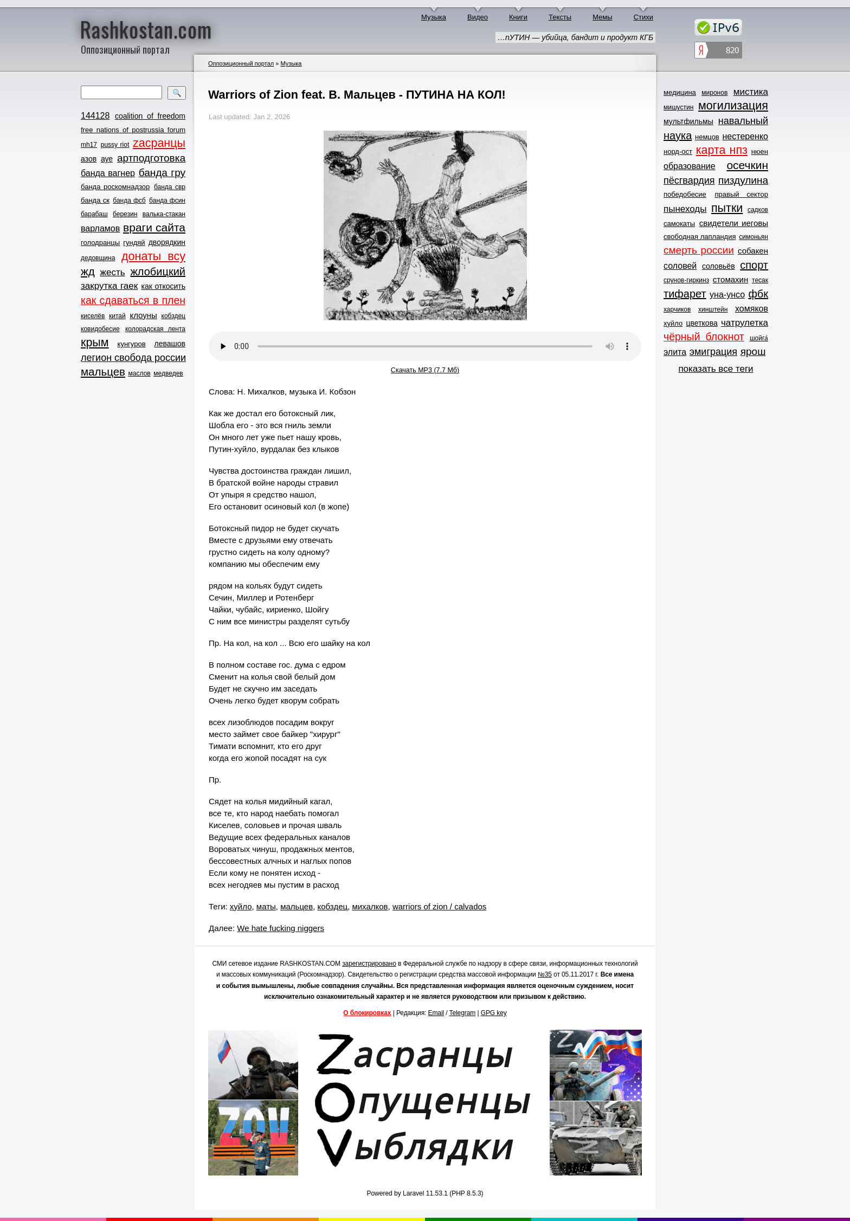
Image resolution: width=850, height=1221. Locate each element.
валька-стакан (164, 214)
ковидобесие (100, 329)
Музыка (433, 17)
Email (436, 1013)
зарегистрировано (369, 963)
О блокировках (367, 1013)
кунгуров (132, 344)
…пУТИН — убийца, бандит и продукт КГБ (575, 37)
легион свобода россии (133, 357)
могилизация (733, 105)
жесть (112, 272)
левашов (169, 343)
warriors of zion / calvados (439, 906)
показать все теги (715, 369)
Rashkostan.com (146, 28)
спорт (754, 265)
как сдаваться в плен (133, 300)
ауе (107, 158)
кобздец (173, 316)
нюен (759, 151)
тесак (760, 280)
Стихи (643, 17)
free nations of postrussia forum (133, 130)
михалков (370, 906)
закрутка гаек (109, 286)
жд (88, 271)
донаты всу (153, 256)
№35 (545, 974)
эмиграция (713, 351)
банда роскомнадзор (115, 187)
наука (678, 135)
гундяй (134, 242)
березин (125, 214)
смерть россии (699, 250)
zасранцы (159, 143)
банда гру (162, 172)
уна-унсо (727, 294)
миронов (714, 92)
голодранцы (100, 242)
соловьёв (718, 266)
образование (690, 166)
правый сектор (741, 194)
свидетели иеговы (733, 223)
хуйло (241, 906)
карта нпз (722, 150)
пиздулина (743, 180)
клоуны (143, 315)
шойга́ (759, 338)
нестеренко (746, 136)
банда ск (95, 200)
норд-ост (678, 151)
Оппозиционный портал (241, 63)
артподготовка (151, 158)
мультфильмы (688, 121)
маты (266, 906)
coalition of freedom (150, 116)
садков (758, 210)
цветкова (702, 323)
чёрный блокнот (704, 337)
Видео (477, 17)
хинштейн (712, 309)
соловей (680, 265)
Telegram (462, 1013)
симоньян (753, 237)
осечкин (747, 165)
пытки (727, 208)
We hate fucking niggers (280, 928)
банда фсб (129, 200)
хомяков (751, 308)
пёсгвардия (689, 180)
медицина (680, 92)
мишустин (678, 107)
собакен (753, 250)
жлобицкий (157, 271)
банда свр (169, 187)
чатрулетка (744, 323)
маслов (139, 373)
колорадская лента (155, 329)
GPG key (494, 1013)
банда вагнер (108, 173)
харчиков (677, 309)
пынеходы (685, 209)
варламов (100, 228)
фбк (758, 294)
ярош (753, 351)
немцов (707, 137)
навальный (743, 120)
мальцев (103, 371)
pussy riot (115, 144)
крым (95, 342)
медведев (168, 373)
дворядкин (167, 242)
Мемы (603, 17)
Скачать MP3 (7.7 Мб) (425, 370)
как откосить (163, 286)
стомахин (730, 279)
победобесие (685, 194)
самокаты (679, 223)
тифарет (685, 294)
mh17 (89, 144)
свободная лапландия (700, 236)
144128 (95, 115)
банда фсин (167, 200)
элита (675, 352)
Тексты (560, 17)
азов (88, 158)
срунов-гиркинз (686, 280)
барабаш (94, 214)
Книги (518, 17)
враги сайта (154, 227)
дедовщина (98, 258)
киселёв (93, 316)
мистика (750, 92)
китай (117, 316)
